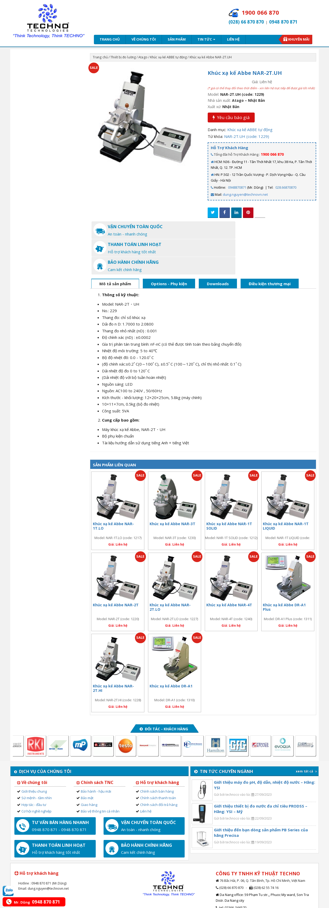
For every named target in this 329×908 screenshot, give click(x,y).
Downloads (218, 247)
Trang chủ (110, 39)
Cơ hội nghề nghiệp (36, 775)
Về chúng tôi (144, 39)
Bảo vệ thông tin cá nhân (100, 775)
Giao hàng (89, 768)
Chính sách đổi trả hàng (158, 768)
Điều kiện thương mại (270, 247)
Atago (143, 57)
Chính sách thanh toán (158, 762)
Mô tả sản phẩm (115, 247)
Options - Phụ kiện (169, 247)
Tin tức (206, 39)
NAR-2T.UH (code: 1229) (246, 136)
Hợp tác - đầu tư (33, 768)
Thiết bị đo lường (123, 57)
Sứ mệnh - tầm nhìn (36, 762)
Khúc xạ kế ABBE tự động (168, 57)
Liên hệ (233, 39)
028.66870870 (285, 187)
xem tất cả (306, 735)
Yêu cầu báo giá (231, 117)
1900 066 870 (272, 154)
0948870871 (237, 187)
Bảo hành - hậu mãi (96, 755)
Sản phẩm (177, 39)
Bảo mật (87, 762)
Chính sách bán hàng (157, 755)
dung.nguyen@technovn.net (245, 194)
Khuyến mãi (298, 39)
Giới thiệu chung (34, 755)
